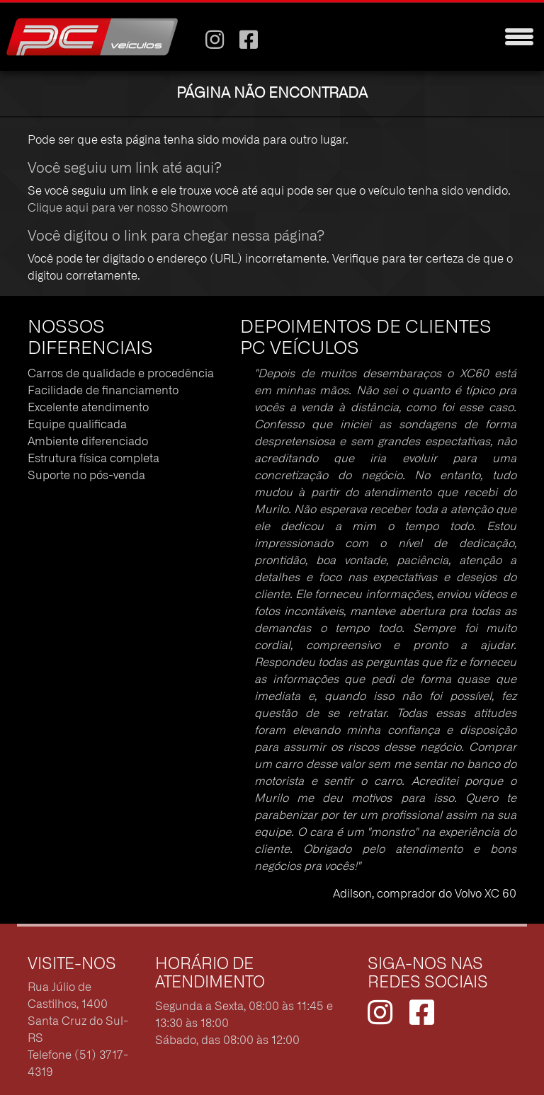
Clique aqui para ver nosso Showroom (128, 208)
